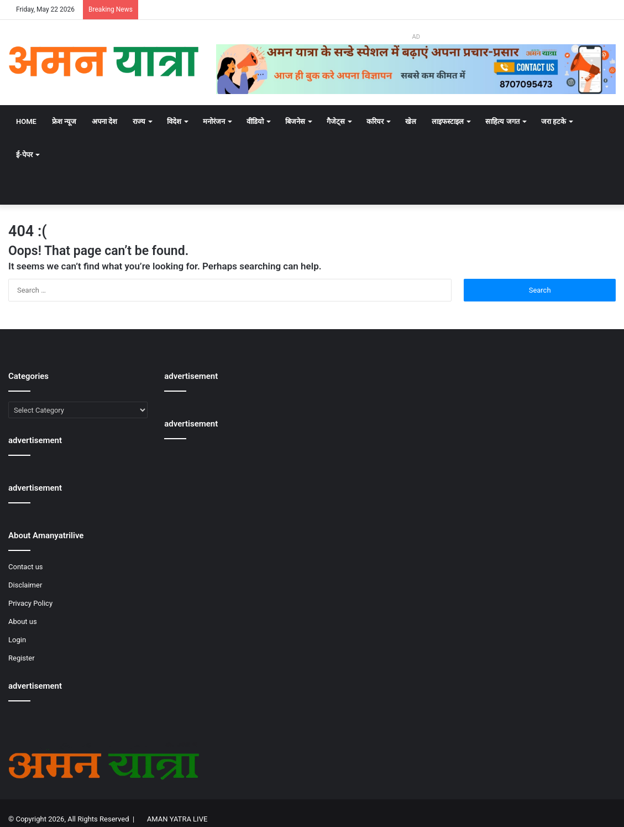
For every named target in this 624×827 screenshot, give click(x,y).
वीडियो (255, 121)
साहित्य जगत (502, 121)
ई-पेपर (24, 154)
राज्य (139, 121)
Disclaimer (25, 585)
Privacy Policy (30, 603)
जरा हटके (553, 121)
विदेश (174, 121)
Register (21, 658)
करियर (375, 121)
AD (416, 36)
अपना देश (104, 121)
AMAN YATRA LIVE (177, 819)
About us (22, 621)
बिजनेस (295, 121)
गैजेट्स (336, 121)
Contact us (25, 567)
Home (26, 121)
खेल (410, 121)
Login (17, 640)
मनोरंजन (214, 121)
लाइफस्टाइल (448, 121)
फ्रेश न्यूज (64, 121)
